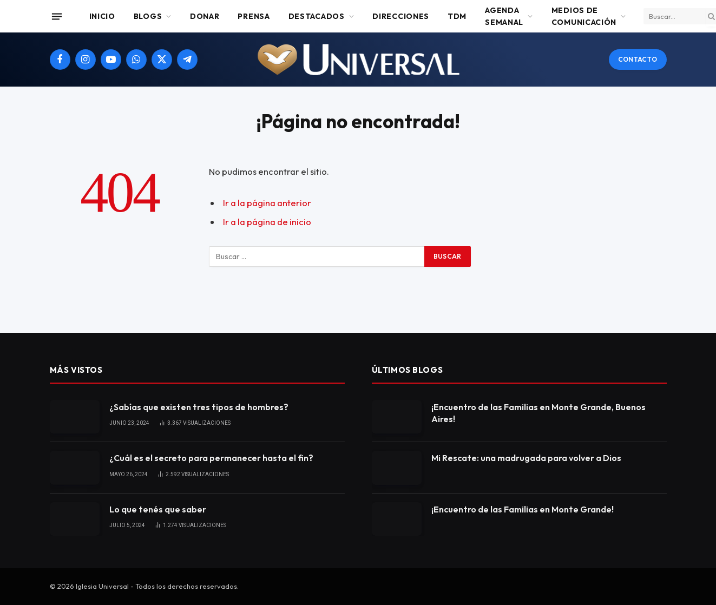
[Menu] (56, 16)
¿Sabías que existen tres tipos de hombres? (198, 407)
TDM (457, 16)
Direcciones (400, 16)
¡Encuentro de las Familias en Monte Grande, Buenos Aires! (538, 413)
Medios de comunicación (583, 16)
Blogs (148, 16)
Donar (205, 16)
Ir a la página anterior (267, 202)
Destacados (316, 16)
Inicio (102, 16)
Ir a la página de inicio (267, 221)
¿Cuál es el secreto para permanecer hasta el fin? (211, 457)
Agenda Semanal (504, 16)
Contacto (638, 59)
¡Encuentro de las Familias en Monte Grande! (522, 509)
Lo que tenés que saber (157, 509)
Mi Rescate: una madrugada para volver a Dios (526, 457)
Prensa (254, 16)
